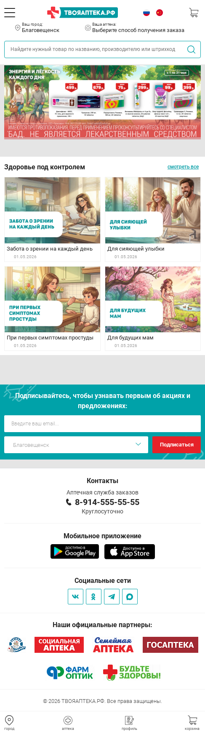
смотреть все (183, 167)
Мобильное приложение (102, 536)
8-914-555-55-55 (107, 502)
